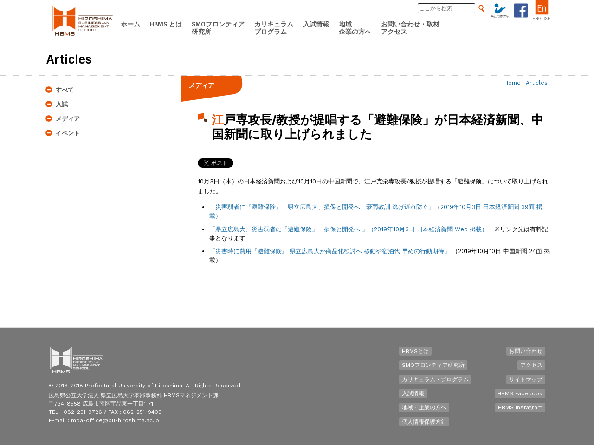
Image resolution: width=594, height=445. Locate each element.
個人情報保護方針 (424, 422)
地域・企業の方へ (424, 407)
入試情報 (413, 393)
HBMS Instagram (520, 407)
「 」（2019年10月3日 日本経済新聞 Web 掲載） (348, 229)
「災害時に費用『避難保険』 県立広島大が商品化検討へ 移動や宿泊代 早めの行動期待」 (329, 251)
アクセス (531, 365)
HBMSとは (415, 351)
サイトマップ (525, 379)
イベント (68, 133)
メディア (68, 119)
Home (512, 82)
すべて (65, 90)
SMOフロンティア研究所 (433, 365)
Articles (537, 82)
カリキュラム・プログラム (435, 379)
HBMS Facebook (519, 393)
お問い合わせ (525, 351)
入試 (62, 104)
